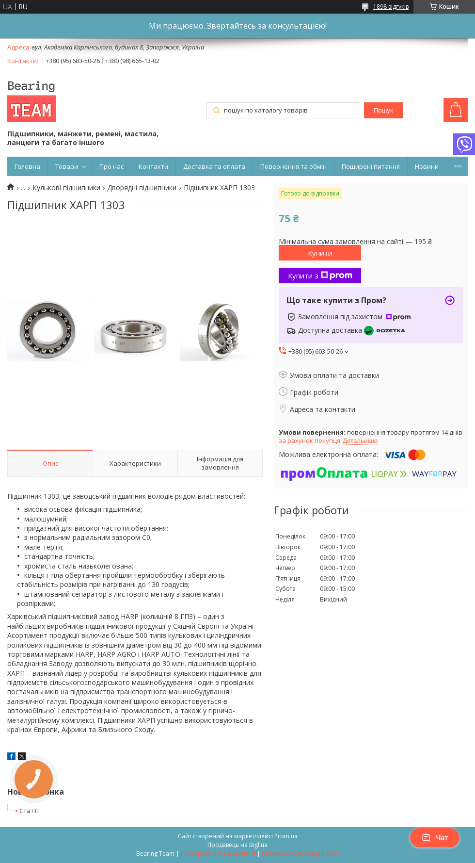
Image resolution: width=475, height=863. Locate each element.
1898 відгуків (391, 6)
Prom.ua (286, 836)
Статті (29, 810)
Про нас (111, 166)
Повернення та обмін (293, 166)
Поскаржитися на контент (218, 853)
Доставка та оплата (214, 166)
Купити (320, 253)
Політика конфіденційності (300, 853)
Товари (66, 166)
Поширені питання (371, 166)
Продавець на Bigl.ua (237, 845)
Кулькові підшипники (66, 187)
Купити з (320, 275)
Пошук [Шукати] (383, 110)
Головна (27, 166)
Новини (427, 166)
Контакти (153, 166)
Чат (435, 837)
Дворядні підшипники (141, 187)
